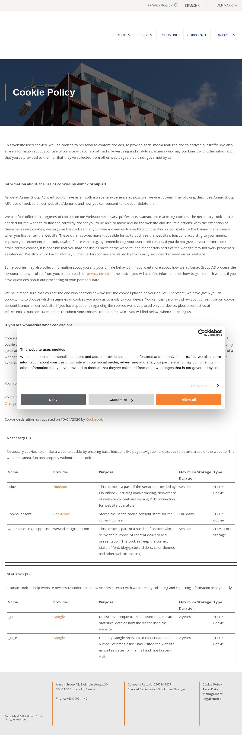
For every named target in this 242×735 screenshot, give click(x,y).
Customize (121, 400)
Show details (202, 386)
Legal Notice (212, 699)
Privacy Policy (162, 5)
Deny (53, 400)
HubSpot (60, 486)
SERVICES (145, 35)
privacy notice (98, 273)
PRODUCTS (121, 35)
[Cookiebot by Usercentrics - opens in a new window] (201, 332)
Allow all (189, 400)
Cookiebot (94, 419)
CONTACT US (224, 35)
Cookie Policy (212, 684)
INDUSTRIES (170, 35)
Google (59, 616)
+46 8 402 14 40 (77, 698)
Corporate (197, 35)
